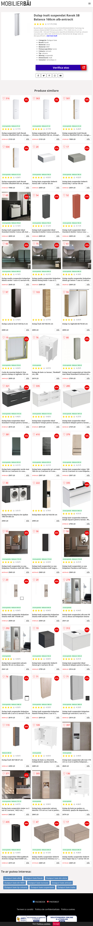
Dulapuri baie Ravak (34, 878)
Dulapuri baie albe (12, 878)
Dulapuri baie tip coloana (15, 887)
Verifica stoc (70, 67)
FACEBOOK (39, 902)
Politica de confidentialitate (47, 909)
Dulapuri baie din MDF (14, 882)
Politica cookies (68, 909)
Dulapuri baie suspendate (42, 887)
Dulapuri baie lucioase (38, 882)
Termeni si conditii (25, 909)
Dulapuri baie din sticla (56, 878)
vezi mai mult (52, 36)
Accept (56, 923)
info (27, 139)
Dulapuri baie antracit (62, 882)
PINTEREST (53, 902)
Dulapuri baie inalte (66, 887)
